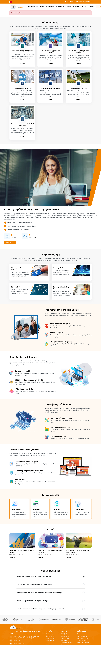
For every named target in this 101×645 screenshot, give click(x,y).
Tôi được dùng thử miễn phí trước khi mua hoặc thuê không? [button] (39, 592)
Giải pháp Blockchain (67, 642)
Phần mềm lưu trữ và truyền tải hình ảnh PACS (22, 125)
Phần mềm (40, 6)
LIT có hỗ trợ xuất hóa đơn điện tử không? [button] (32, 601)
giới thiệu (31, 6)
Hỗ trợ (84, 6)
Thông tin (76, 6)
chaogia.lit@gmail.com (84, 1)
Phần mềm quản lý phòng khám (22, 51)
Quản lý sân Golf (49, 640)
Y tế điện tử (64, 634)
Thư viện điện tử (65, 638)
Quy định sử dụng (82, 636)
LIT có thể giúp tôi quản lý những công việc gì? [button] (34, 576)
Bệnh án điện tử (65, 636)
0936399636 (69, 1)
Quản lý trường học (50, 634)
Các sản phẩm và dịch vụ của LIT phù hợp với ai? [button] (34, 584)
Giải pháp (60, 6)
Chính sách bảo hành (83, 642)
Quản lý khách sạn (50, 638)
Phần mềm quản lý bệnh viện (50, 88)
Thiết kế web (50, 6)
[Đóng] (89, 13)
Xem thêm (13, 557)
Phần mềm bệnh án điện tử (22, 88)
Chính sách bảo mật (82, 634)
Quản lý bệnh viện (49, 636)
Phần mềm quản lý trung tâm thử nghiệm (78, 51)
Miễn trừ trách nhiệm (83, 638)
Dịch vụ (68, 6)
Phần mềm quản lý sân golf (78, 88)
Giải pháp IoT (64, 640)
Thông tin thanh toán (83, 640)
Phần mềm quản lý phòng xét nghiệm (50, 51)
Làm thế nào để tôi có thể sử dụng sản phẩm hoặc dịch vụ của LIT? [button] (41, 609)
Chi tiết (22, 63)
